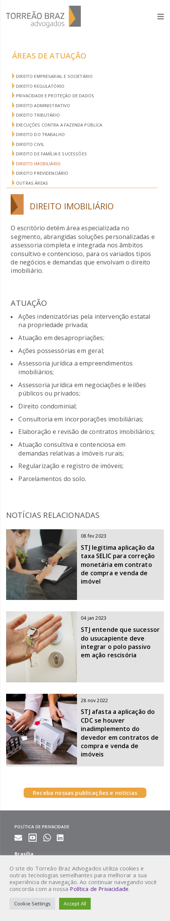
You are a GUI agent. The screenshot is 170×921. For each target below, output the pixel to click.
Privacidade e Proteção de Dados (55, 95)
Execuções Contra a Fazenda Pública (59, 125)
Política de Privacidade (99, 889)
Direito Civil (30, 144)
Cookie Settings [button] (32, 903)
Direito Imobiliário (38, 163)
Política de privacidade (41, 826)
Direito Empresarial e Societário (54, 76)
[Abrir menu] (157, 16)
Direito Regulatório (40, 86)
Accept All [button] (75, 903)
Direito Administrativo (43, 105)
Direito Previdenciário (42, 173)
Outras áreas (32, 183)
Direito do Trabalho (40, 134)
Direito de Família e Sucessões (51, 154)
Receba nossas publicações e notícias (85, 792)
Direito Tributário (38, 115)
